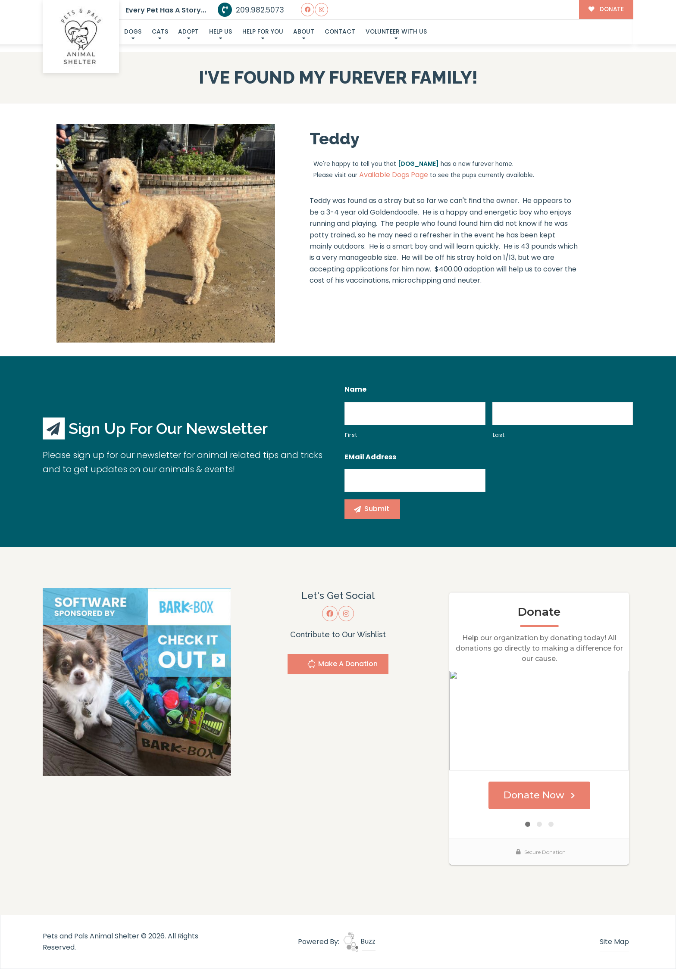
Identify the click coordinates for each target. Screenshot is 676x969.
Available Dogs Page (393, 175)
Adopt (188, 32)
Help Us (220, 32)
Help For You (262, 32)
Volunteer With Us (396, 32)
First (351, 435)
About (303, 32)
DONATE (605, 9)
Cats (160, 32)
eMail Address (370, 457)
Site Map (614, 942)
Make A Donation (342, 665)
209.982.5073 (251, 10)
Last (499, 435)
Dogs (132, 32)
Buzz (359, 941)
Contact (340, 32)
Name (355, 389)
